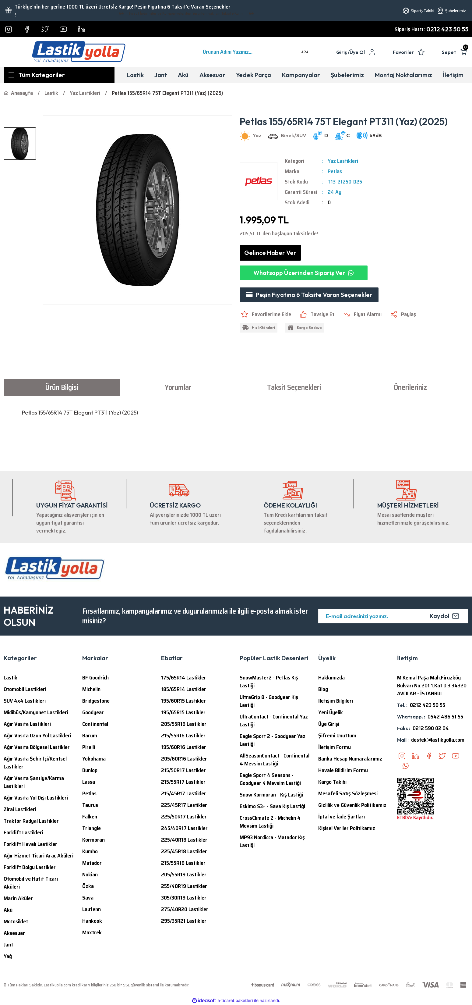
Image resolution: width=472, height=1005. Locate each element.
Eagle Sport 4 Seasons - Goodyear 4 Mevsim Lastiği (270, 779)
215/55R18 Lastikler (183, 863)
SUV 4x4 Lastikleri (25, 701)
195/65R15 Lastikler (183, 712)
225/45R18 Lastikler (184, 851)
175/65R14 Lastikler (183, 678)
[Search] (255, 52)
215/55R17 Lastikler (183, 782)
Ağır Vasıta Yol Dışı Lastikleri (36, 798)
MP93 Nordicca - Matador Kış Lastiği (272, 841)
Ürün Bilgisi (61, 387)
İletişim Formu (334, 747)
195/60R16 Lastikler (183, 747)
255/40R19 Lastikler (184, 886)
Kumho (90, 851)
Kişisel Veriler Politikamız (346, 828)
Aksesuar (14, 933)
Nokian (90, 874)
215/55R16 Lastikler (183, 735)
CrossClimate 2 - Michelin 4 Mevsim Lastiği (270, 822)
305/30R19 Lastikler (183, 898)
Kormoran (93, 840)
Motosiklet (16, 921)
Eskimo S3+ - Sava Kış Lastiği (272, 806)
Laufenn (91, 909)
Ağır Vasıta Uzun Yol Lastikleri (37, 735)
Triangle (91, 828)
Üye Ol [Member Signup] (357, 52)
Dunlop (89, 770)
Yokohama (94, 759)
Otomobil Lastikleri (25, 689)
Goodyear (93, 712)
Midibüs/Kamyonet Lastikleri (36, 712)
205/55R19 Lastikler (183, 874)
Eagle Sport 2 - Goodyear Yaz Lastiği (272, 740)
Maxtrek (92, 932)
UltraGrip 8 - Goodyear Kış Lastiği (269, 701)
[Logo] (78, 52)
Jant (8, 945)
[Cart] (455, 52)
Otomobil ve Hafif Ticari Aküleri (31, 883)
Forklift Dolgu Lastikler (30, 867)
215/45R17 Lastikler (183, 793)
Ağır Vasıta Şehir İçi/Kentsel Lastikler (35, 763)
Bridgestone (96, 701)
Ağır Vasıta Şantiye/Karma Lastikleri (34, 782)
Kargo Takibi (332, 782)
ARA (304, 52)
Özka (88, 886)
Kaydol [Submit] (444, 616)
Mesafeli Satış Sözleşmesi (348, 793)
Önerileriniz (410, 387)
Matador (92, 863)
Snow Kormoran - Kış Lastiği (271, 795)
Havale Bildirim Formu (343, 770)
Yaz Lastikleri (343, 161)
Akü (8, 910)
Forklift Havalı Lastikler (30, 844)
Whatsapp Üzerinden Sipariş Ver (303, 272)
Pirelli (88, 747)
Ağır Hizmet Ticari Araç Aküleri (38, 856)
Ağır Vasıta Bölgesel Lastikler (37, 747)
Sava (87, 898)
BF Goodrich (95, 678)
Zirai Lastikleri (20, 809)
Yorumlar (178, 387)
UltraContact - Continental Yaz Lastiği (274, 721)
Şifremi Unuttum (337, 735)
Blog (323, 689)
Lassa (88, 782)
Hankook (92, 921)
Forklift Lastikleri (23, 832)
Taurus (90, 805)
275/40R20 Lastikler (184, 909)
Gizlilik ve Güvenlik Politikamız (352, 805)
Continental (95, 724)
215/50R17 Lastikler (183, 770)
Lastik (10, 678)
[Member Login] (343, 52)
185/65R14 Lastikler (183, 689)
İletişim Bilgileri (335, 701)
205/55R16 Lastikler (183, 724)
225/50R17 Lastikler (184, 817)
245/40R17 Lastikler (184, 828)
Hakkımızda (331, 678)
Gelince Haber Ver (270, 252)
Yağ (8, 956)
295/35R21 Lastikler (183, 921)
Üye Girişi (328, 724)
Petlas (335, 171)
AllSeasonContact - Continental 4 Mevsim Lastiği (274, 760)
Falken (89, 817)
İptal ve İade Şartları (341, 817)
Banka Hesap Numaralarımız (350, 759)
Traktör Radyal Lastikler (31, 821)
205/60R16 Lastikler (184, 759)
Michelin (91, 689)
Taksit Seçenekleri (294, 387)
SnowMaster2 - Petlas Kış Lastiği (269, 682)
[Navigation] (59, 75)
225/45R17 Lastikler (184, 805)
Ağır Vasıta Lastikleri (27, 724)
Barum (89, 735)
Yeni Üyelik (330, 712)
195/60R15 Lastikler (183, 701)
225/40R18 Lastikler (184, 840)
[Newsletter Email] (393, 616)
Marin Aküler (18, 898)
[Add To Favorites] (265, 314)
